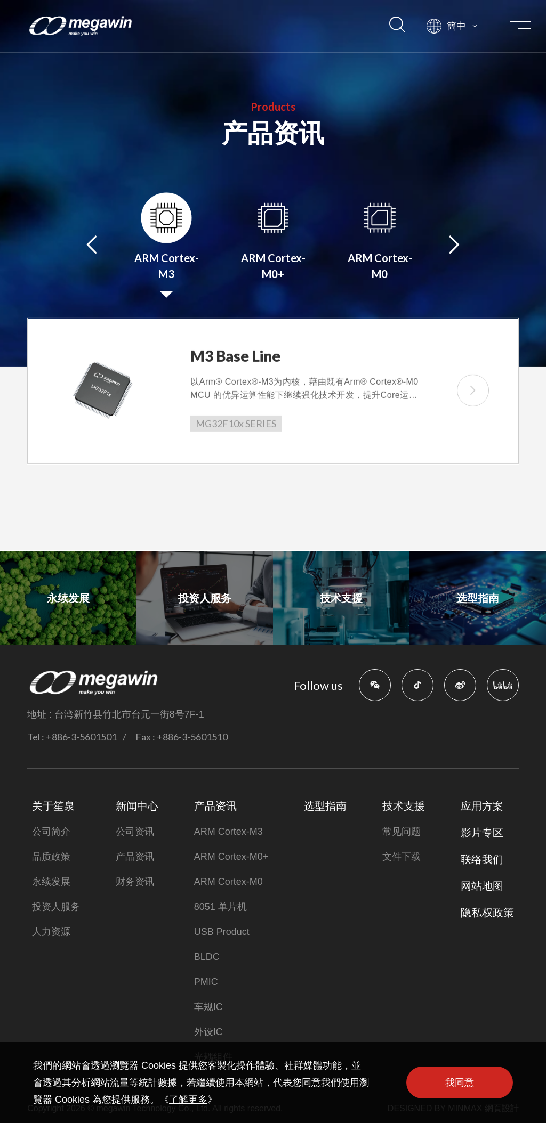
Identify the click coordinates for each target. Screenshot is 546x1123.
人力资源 (51, 931)
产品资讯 (135, 856)
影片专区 (482, 833)
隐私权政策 (487, 912)
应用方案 (482, 806)
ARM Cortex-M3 (228, 831)
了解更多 (188, 1099)
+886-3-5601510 (192, 737)
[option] (166, 245)
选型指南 (325, 806)
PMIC (206, 981)
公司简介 (51, 831)
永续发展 (51, 881)
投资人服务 (56, 906)
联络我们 (482, 859)
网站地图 (482, 886)
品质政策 (51, 856)
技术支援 (403, 806)
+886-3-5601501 (81, 737)
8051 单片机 (220, 906)
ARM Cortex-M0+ (231, 856)
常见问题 (401, 831)
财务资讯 (135, 881)
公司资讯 (135, 831)
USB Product (222, 931)
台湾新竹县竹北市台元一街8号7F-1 (129, 714)
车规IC (208, 1007)
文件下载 (401, 856)
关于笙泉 (53, 806)
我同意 (459, 1082)
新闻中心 (137, 806)
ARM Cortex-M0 (228, 881)
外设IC (208, 1032)
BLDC (207, 956)
